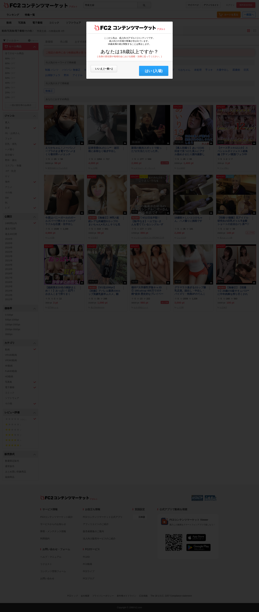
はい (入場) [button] (154, 71)
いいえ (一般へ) (104, 68)
